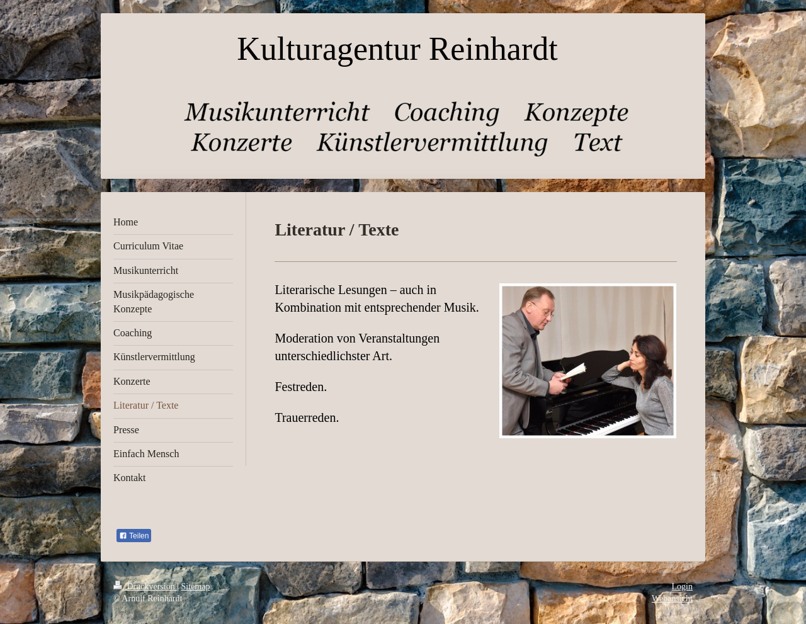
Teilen (134, 535)
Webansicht (672, 598)
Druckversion (145, 586)
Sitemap (195, 586)
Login (682, 586)
